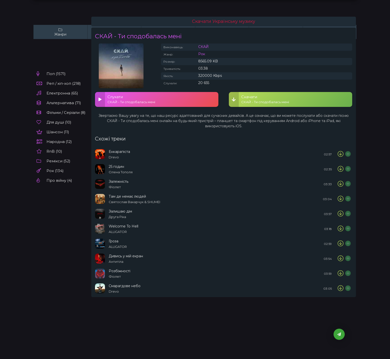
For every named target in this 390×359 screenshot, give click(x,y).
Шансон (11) (58, 132)
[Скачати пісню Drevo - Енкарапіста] (340, 154)
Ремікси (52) (58, 161)
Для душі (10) (59, 122)
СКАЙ (203, 47)
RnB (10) (54, 151)
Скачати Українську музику (223, 21)
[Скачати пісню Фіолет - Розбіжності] (340, 273)
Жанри (60, 32)
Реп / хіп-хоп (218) (64, 83)
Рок (201, 54)
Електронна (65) (62, 93)
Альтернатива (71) (64, 102)
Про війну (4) (59, 180)
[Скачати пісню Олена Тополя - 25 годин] (340, 169)
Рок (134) (55, 170)
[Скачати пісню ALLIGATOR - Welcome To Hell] (340, 228)
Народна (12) (59, 141)
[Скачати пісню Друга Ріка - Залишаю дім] (340, 214)
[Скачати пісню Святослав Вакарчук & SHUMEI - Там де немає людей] (340, 199)
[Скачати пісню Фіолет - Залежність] (340, 184)
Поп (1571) (56, 73)
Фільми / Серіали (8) (66, 112)
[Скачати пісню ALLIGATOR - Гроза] (340, 243)
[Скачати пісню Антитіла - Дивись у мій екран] (340, 258)
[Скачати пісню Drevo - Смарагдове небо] (340, 288)
